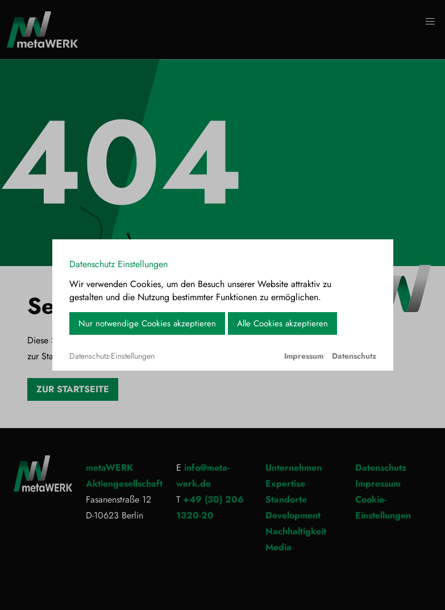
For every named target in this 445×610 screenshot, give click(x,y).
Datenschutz (354, 356)
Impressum (303, 356)
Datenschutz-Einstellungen (112, 356)
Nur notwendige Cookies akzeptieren (147, 323)
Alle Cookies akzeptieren (282, 323)
